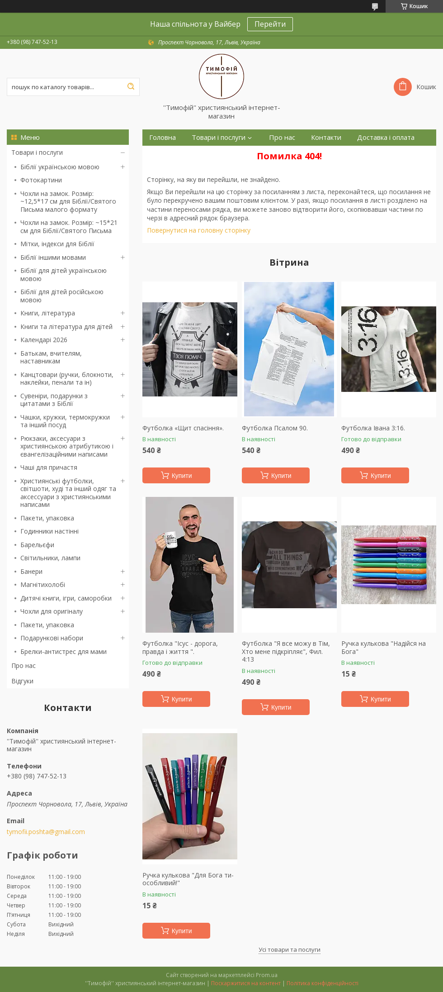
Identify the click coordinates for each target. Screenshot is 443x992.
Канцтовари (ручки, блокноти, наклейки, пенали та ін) (66, 378)
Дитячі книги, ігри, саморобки (66, 598)
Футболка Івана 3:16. (373, 428)
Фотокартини (41, 180)
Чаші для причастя (48, 467)
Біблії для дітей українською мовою (63, 274)
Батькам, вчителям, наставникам (51, 357)
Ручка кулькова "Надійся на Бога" (383, 647)
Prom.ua (267, 975)
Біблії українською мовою (59, 166)
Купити (182, 475)
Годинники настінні (49, 531)
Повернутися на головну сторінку (198, 230)
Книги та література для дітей (66, 326)
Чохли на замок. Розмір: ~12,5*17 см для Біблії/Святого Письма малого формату (68, 201)
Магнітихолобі (42, 584)
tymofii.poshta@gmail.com (46, 832)
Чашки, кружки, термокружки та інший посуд (65, 421)
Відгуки (22, 681)
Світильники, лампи (50, 557)
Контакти (326, 137)
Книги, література (47, 313)
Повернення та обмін (184, 153)
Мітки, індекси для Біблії (57, 243)
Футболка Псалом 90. (275, 428)
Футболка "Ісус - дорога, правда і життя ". (180, 647)
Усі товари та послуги (289, 949)
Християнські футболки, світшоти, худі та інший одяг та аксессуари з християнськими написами (68, 493)
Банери (31, 571)
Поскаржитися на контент (246, 983)
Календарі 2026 (43, 339)
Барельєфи (37, 544)
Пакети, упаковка (47, 518)
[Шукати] (131, 87)
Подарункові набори (51, 638)
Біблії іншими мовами (53, 257)
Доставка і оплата (386, 137)
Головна (162, 137)
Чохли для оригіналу (51, 611)
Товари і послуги (37, 152)
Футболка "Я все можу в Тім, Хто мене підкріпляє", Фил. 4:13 (286, 651)
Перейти (270, 24)
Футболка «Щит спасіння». (183, 428)
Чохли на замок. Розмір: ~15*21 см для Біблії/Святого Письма (69, 226)
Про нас (23, 665)
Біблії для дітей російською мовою (62, 295)
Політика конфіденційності (322, 983)
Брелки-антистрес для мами (63, 651)
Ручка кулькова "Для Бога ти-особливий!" (188, 879)
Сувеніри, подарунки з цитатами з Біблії (54, 399)
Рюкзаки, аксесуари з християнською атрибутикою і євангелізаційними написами (66, 446)
